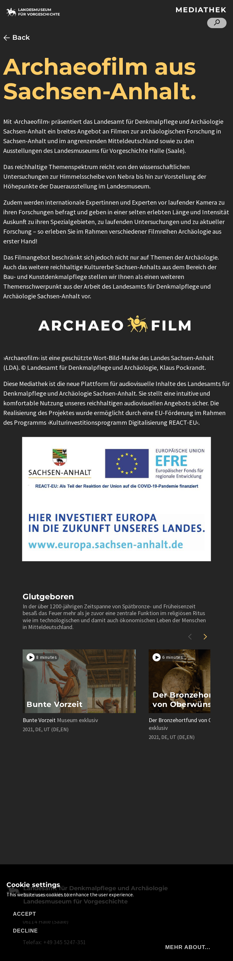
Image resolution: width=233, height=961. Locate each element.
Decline (25, 931)
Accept (24, 914)
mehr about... (187, 947)
